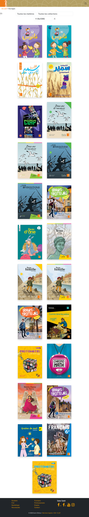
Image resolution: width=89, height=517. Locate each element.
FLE (13, 503)
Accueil (4, 9)
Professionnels (39, 503)
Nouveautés (16, 507)
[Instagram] (73, 506)
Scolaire (14, 501)
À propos (37, 501)
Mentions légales (47, 513)
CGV (55, 513)
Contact (37, 507)
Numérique (15, 505)
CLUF (58, 513)
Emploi (36, 505)
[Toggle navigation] (85, 3)
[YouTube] (69, 506)
